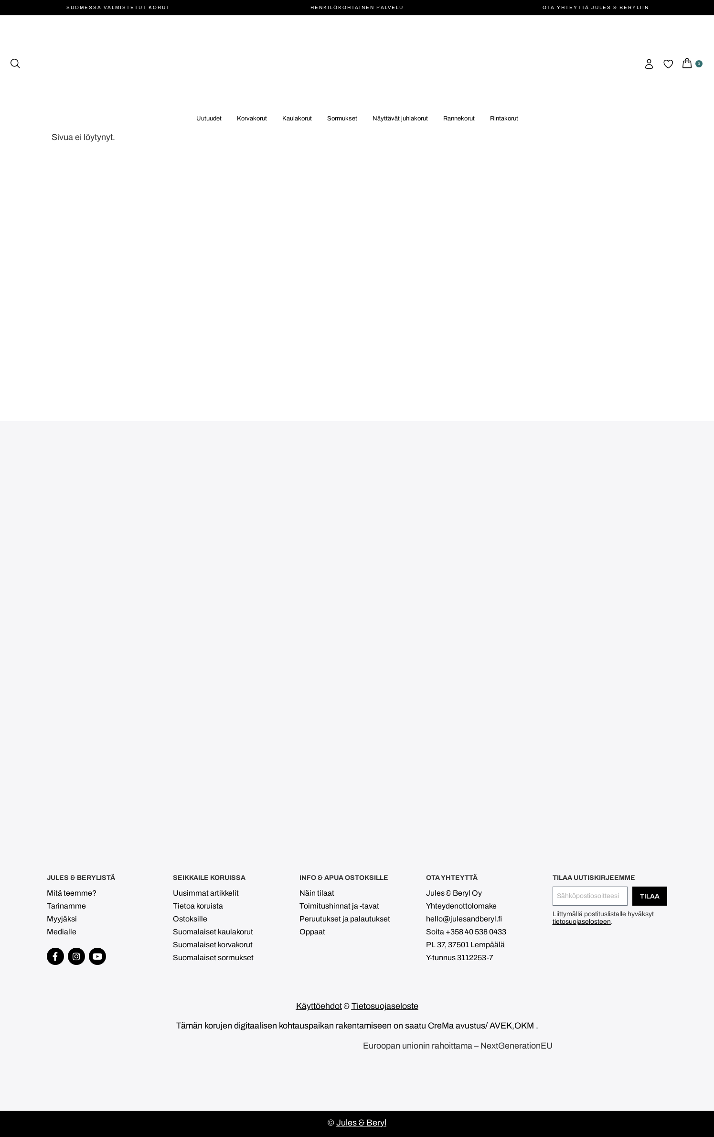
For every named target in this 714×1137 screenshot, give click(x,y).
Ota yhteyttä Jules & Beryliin (596, 7)
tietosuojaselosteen (582, 921)
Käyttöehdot (319, 1006)
